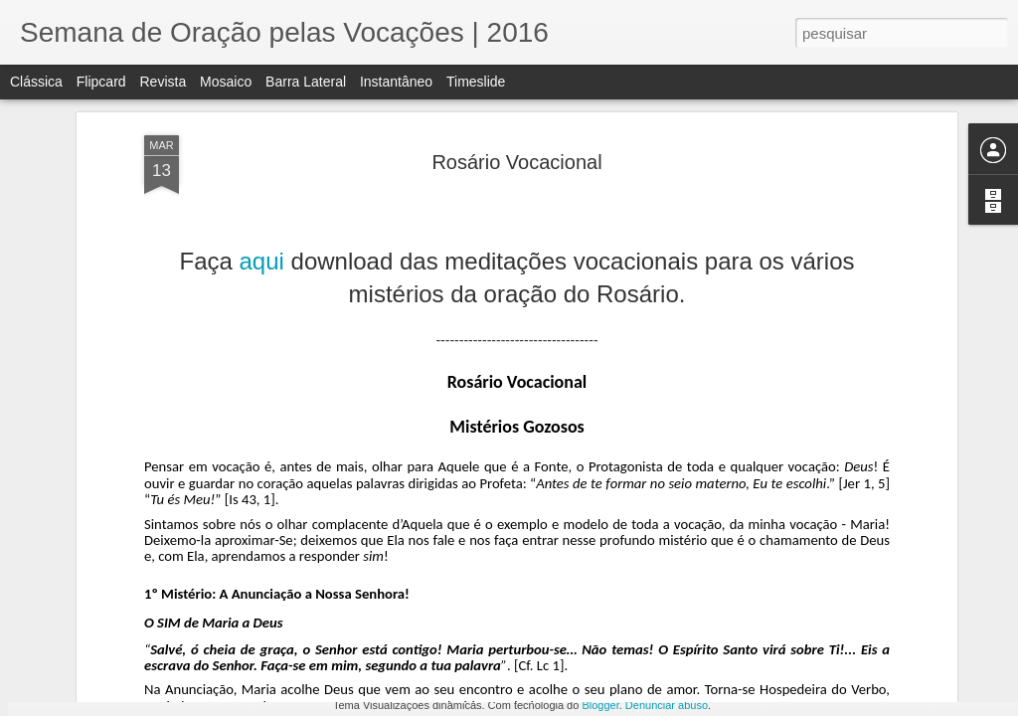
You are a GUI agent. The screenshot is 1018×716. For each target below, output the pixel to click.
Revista (162, 82)
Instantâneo (396, 82)
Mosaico (226, 82)
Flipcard (101, 82)
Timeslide (475, 82)
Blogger (600, 705)
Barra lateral (305, 82)
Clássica (36, 82)
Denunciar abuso (666, 705)
